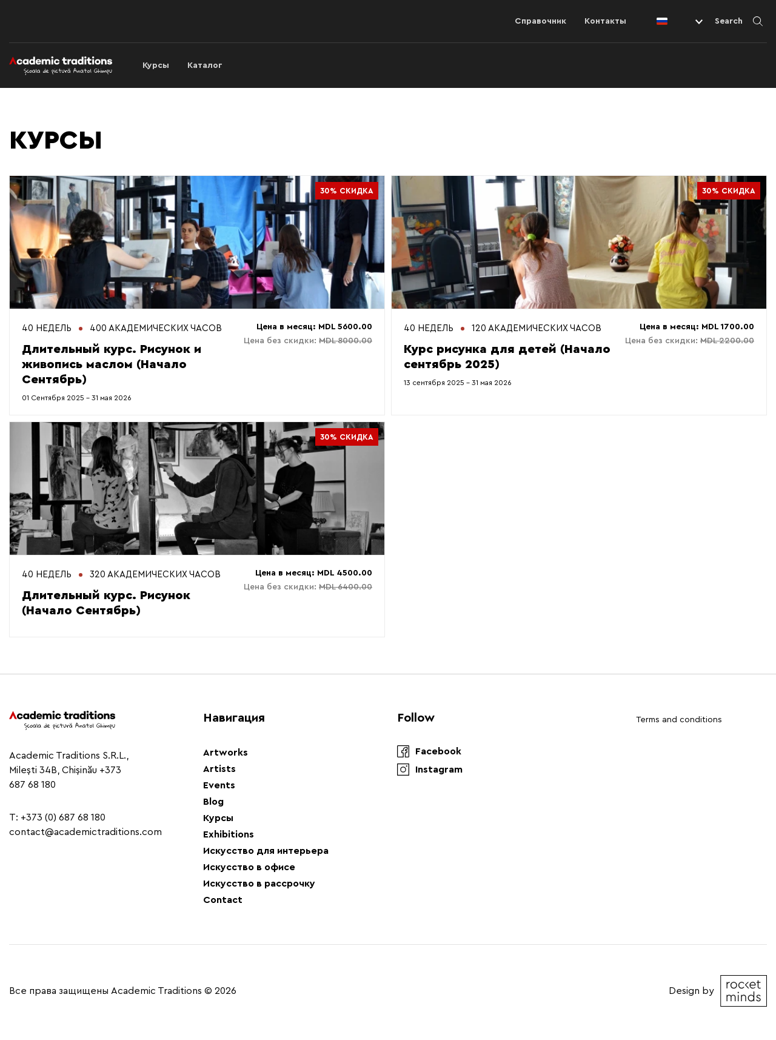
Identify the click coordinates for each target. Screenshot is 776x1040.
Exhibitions (228, 834)
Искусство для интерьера (266, 851)
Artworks (225, 752)
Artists (219, 769)
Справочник (540, 21)
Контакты (605, 21)
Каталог (204, 65)
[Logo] (60, 65)
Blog (213, 802)
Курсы (155, 65)
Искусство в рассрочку (259, 883)
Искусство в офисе (249, 867)
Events (219, 785)
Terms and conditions (679, 720)
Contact (222, 900)
